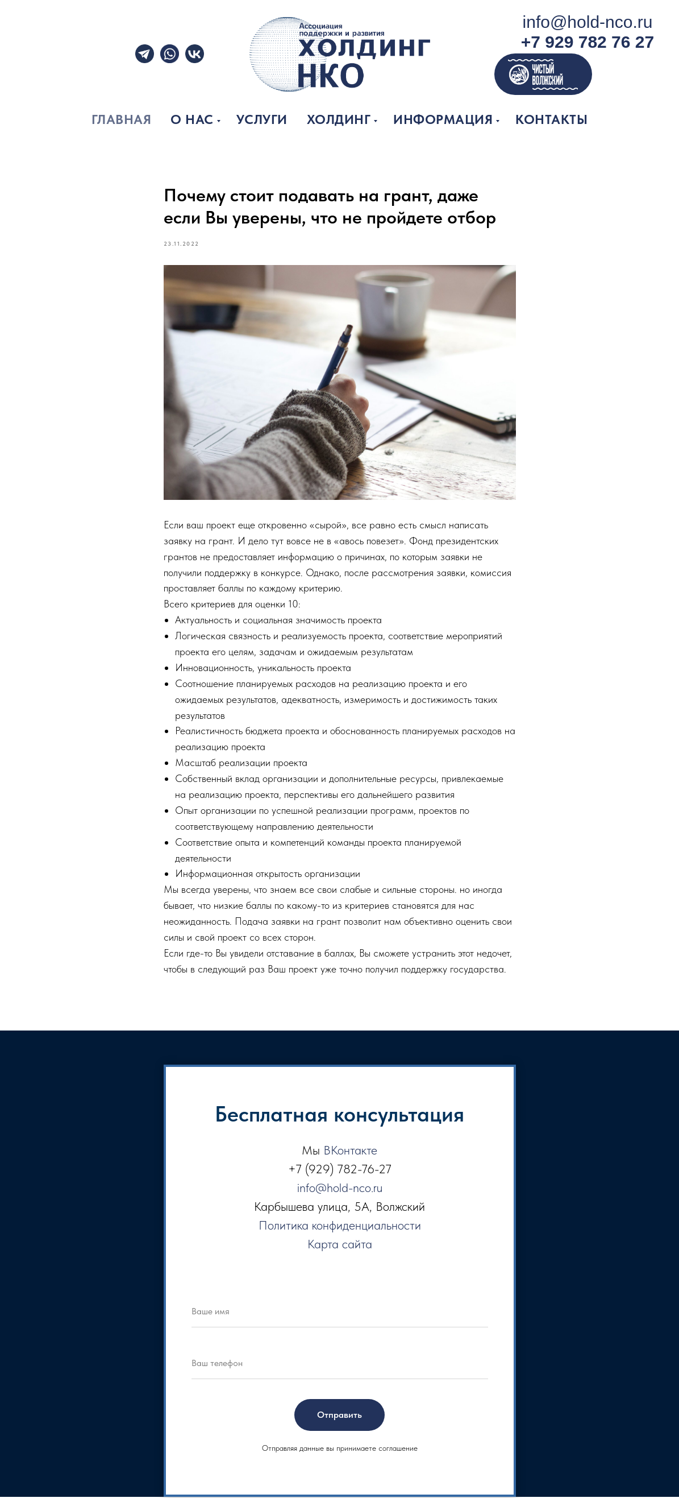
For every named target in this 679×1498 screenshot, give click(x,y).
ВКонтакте (350, 1151)
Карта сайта (339, 1245)
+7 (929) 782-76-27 (339, 1170)
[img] (169, 53)
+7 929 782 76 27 (587, 41)
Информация (443, 119)
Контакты (551, 119)
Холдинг (339, 119)
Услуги (262, 119)
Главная (121, 119)
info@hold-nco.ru (588, 22)
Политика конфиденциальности (340, 1226)
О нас (192, 119)
